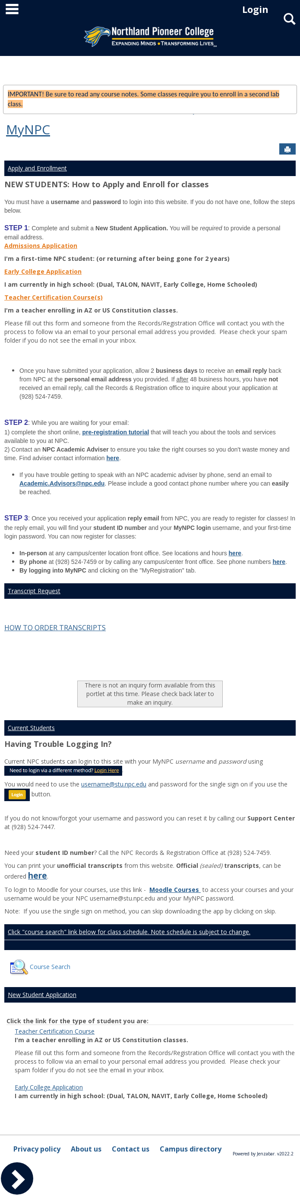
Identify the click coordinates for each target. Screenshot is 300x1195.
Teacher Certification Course (55, 1031)
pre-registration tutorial (115, 432)
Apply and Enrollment (37, 168)
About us (86, 1149)
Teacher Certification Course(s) (53, 297)
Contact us (130, 1149)
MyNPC (28, 129)
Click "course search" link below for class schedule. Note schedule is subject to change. (129, 932)
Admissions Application (40, 245)
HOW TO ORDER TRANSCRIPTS (55, 627)
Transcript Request (34, 591)
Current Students (31, 728)
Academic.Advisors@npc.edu (61, 483)
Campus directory (190, 1149)
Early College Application (43, 271)
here (113, 458)
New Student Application (42, 995)
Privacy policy (36, 1149)
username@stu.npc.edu (113, 784)
